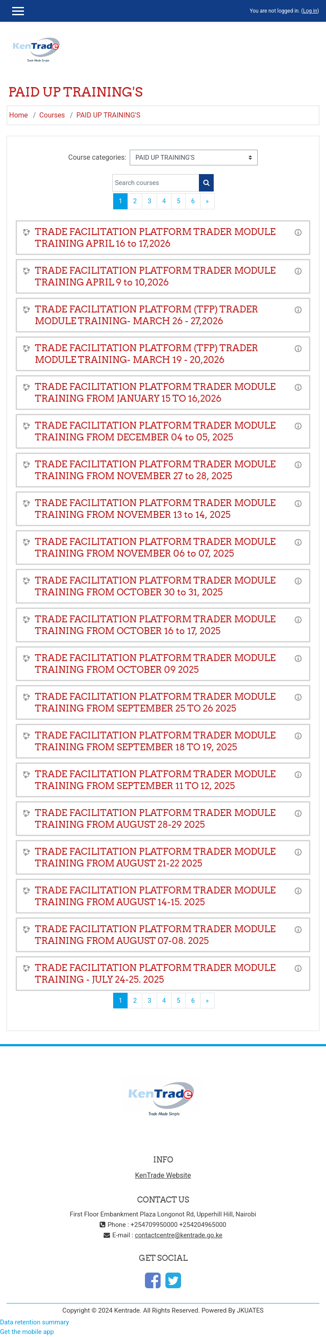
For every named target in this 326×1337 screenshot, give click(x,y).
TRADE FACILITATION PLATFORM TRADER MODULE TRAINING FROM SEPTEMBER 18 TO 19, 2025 (155, 741)
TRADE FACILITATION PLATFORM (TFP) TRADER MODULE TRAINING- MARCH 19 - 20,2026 (146, 354)
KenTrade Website (163, 1175)
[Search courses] (155, 182)
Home (18, 115)
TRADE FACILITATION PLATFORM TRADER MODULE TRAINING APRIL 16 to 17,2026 (155, 237)
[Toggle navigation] (313, 45)
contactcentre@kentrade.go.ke (178, 1235)
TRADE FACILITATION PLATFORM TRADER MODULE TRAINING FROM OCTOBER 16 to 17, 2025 (155, 625)
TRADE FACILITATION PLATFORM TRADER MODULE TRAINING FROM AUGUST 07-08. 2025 (155, 935)
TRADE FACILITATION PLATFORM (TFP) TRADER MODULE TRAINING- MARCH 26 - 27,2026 (146, 315)
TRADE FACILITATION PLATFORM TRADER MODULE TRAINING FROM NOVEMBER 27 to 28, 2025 (155, 470)
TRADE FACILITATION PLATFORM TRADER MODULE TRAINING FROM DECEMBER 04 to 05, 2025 (155, 431)
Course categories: (97, 157)
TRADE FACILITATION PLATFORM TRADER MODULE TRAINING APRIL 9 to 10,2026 (155, 276)
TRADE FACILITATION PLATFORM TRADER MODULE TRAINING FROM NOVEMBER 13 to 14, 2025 (155, 509)
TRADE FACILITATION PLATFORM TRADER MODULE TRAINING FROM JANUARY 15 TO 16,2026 (155, 392)
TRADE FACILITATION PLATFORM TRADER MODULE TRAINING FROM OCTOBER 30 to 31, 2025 (155, 586)
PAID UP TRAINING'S (108, 115)
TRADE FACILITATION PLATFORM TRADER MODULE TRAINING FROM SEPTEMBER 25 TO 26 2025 (155, 702)
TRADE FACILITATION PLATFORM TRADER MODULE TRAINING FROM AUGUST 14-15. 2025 (155, 896)
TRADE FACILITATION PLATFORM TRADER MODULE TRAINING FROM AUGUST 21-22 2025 (155, 857)
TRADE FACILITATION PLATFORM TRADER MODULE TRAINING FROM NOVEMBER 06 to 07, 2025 (155, 547)
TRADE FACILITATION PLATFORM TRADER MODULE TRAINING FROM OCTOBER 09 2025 (155, 663)
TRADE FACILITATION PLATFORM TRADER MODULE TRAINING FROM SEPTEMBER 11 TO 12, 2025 (155, 780)
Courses (52, 115)
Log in (310, 11)
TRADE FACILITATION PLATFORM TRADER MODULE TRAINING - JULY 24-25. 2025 (155, 973)
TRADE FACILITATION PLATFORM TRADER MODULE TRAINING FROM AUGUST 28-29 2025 (155, 818)
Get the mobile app (27, 1332)
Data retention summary (34, 1322)
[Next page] (207, 201)
